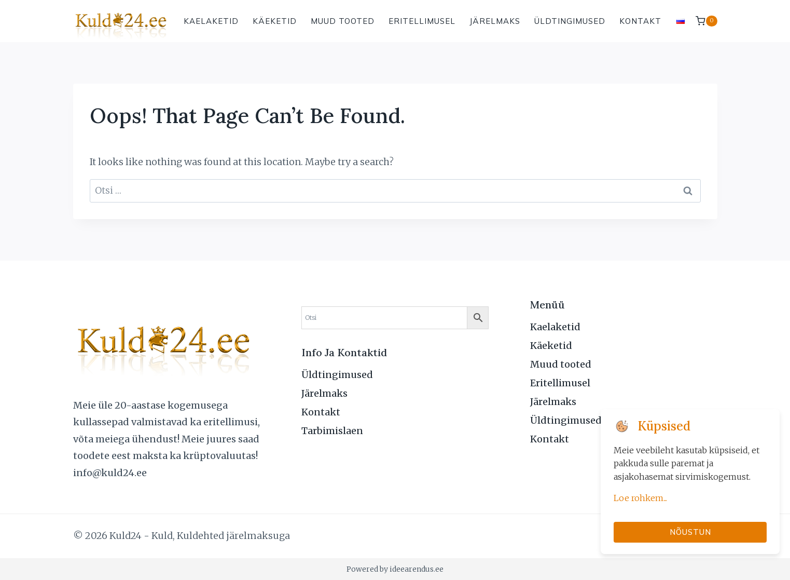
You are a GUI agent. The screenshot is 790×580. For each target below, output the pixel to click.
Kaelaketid (211, 21)
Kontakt (640, 21)
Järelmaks (494, 21)
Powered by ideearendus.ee (395, 569)
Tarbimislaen (332, 431)
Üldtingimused (569, 21)
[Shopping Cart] (706, 21)
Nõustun (690, 532)
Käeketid (275, 21)
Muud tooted (343, 21)
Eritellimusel (422, 21)
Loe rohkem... (640, 498)
